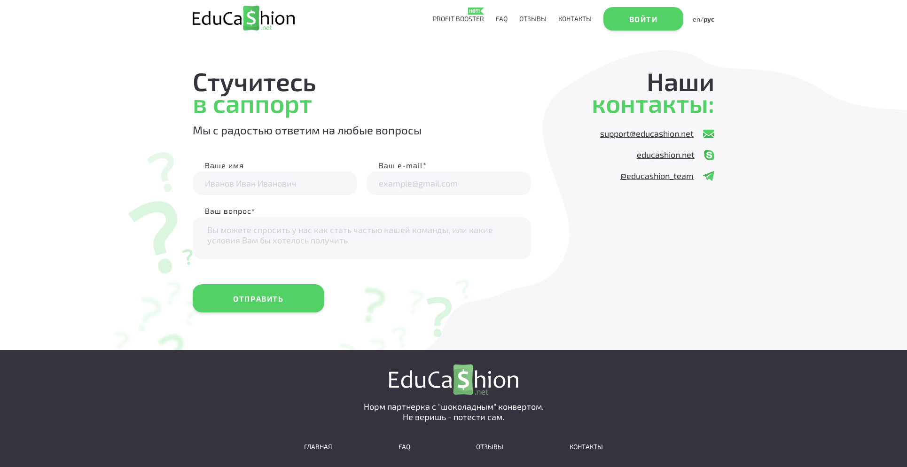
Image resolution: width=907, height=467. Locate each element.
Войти (643, 19)
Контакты (575, 19)
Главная (318, 447)
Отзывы (533, 19)
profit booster (458, 19)
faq (502, 19)
